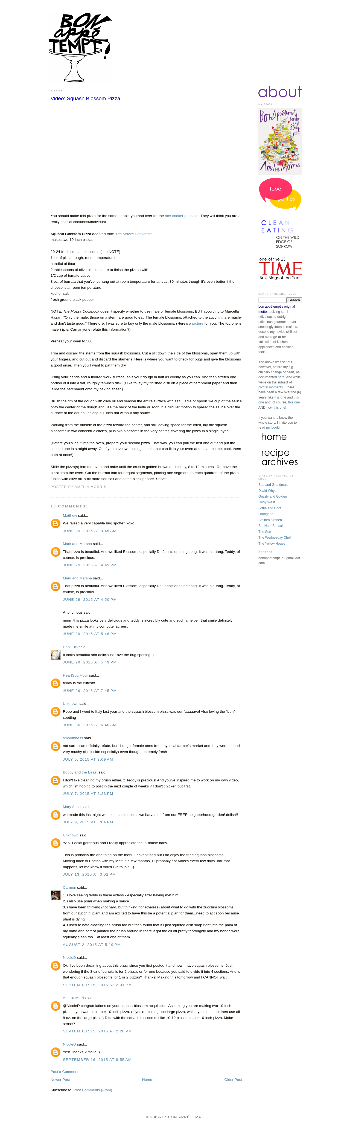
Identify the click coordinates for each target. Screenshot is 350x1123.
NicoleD (69, 957)
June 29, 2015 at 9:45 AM (89, 531)
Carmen (69, 887)
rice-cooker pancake (182, 216)
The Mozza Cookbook (133, 234)
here (281, 377)
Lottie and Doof (269, 508)
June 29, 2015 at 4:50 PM (90, 599)
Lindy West (266, 502)
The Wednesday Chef (274, 537)
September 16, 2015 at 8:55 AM (97, 1060)
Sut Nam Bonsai (270, 526)
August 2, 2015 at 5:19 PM (92, 945)
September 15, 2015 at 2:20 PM (97, 1031)
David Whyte (268, 491)
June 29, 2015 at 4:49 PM (90, 565)
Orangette (265, 514)
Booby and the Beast (80, 772)
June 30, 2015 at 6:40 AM (89, 725)
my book (272, 427)
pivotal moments (270, 387)
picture (197, 323)
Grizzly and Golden (272, 496)
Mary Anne (72, 807)
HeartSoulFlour (75, 675)
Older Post (233, 1080)
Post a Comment (64, 1072)
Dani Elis (70, 647)
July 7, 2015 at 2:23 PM (88, 794)
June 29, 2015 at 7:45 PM (90, 691)
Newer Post (60, 1080)
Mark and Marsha (77, 544)
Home (147, 1080)
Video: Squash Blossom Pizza (85, 98)
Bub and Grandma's (273, 485)
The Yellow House (271, 543)
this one (280, 397)
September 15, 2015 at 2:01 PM (97, 985)
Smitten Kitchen (270, 520)
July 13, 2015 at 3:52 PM (89, 874)
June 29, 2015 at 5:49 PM (90, 662)
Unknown (70, 703)
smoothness (73, 738)
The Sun (264, 532)
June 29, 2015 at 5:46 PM (90, 634)
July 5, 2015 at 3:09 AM (88, 759)
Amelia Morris (74, 998)
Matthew (70, 515)
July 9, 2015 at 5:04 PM (88, 822)
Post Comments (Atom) (92, 1090)
